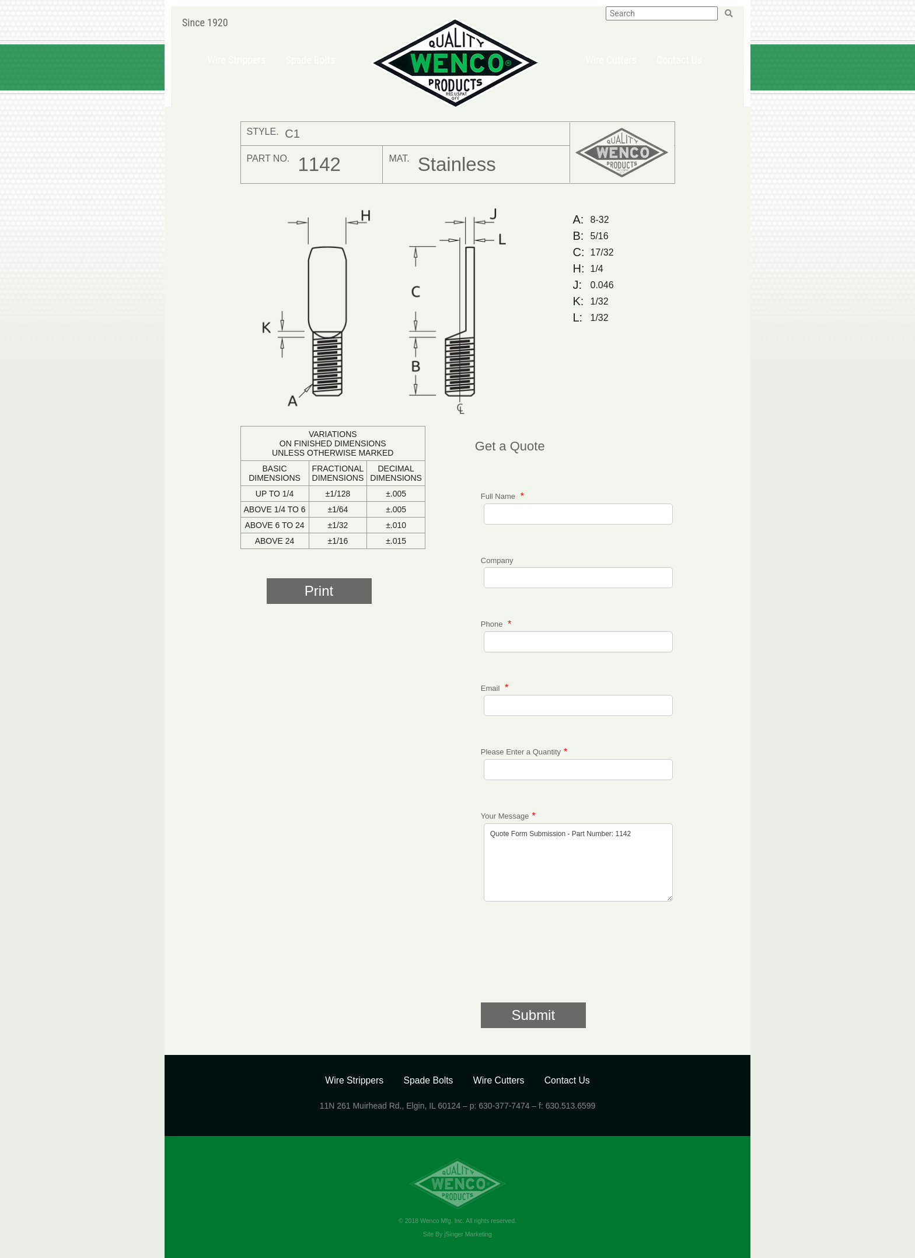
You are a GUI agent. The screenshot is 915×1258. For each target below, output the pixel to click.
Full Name (499, 496)
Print (319, 591)
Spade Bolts (310, 60)
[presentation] (569, 958)
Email (491, 687)
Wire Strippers (236, 60)
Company (497, 560)
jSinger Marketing (468, 1234)
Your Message (505, 816)
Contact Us (679, 60)
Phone (493, 624)
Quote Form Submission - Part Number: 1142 (578, 862)
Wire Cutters (610, 60)
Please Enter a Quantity (521, 751)
